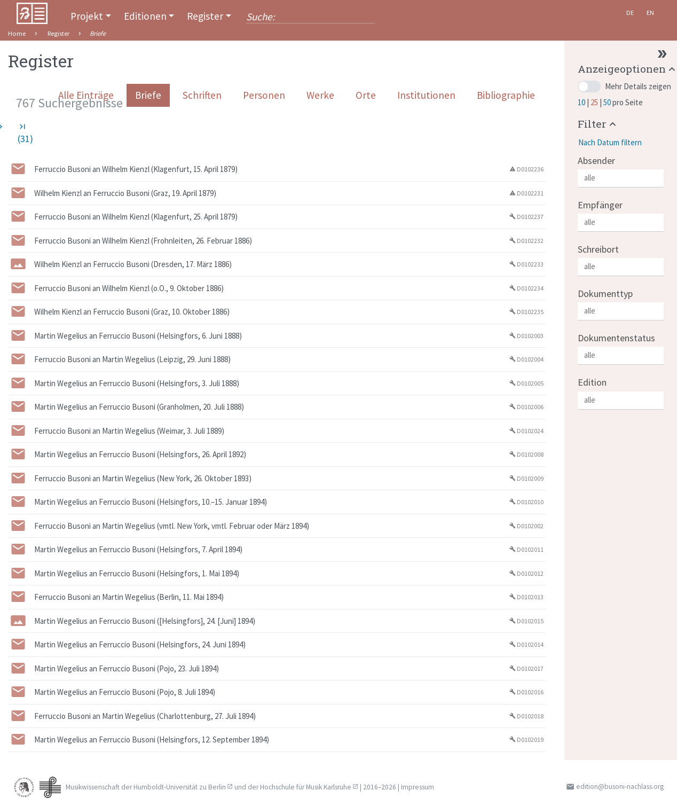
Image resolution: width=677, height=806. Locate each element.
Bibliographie (506, 95)
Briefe (148, 95)
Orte (366, 95)
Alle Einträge (86, 95)
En (650, 13)
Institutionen (426, 95)
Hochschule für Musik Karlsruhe (305, 787)
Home (17, 33)
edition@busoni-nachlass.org (620, 786)
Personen (264, 95)
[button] (598, 123)
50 (607, 102)
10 (582, 102)
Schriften (202, 95)
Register (205, 16)
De (630, 13)
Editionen (145, 16)
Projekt (86, 16)
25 (595, 102)
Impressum (417, 787)
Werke (320, 95)
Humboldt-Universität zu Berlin (179, 787)
